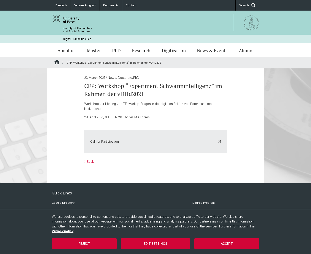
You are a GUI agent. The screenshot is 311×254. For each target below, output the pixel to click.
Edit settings (155, 243)
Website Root (56, 62)
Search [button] (247, 5)
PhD (116, 50)
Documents (111, 5)
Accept (227, 243)
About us (66, 50)
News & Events (212, 50)
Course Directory (63, 202)
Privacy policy (62, 231)
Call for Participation (155, 141)
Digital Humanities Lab (77, 39)
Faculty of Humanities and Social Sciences (77, 30)
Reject (84, 243)
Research (141, 50)
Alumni (246, 50)
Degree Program (85, 5)
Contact (131, 5)
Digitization (174, 50)
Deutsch (61, 5)
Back (90, 162)
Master (94, 50)
